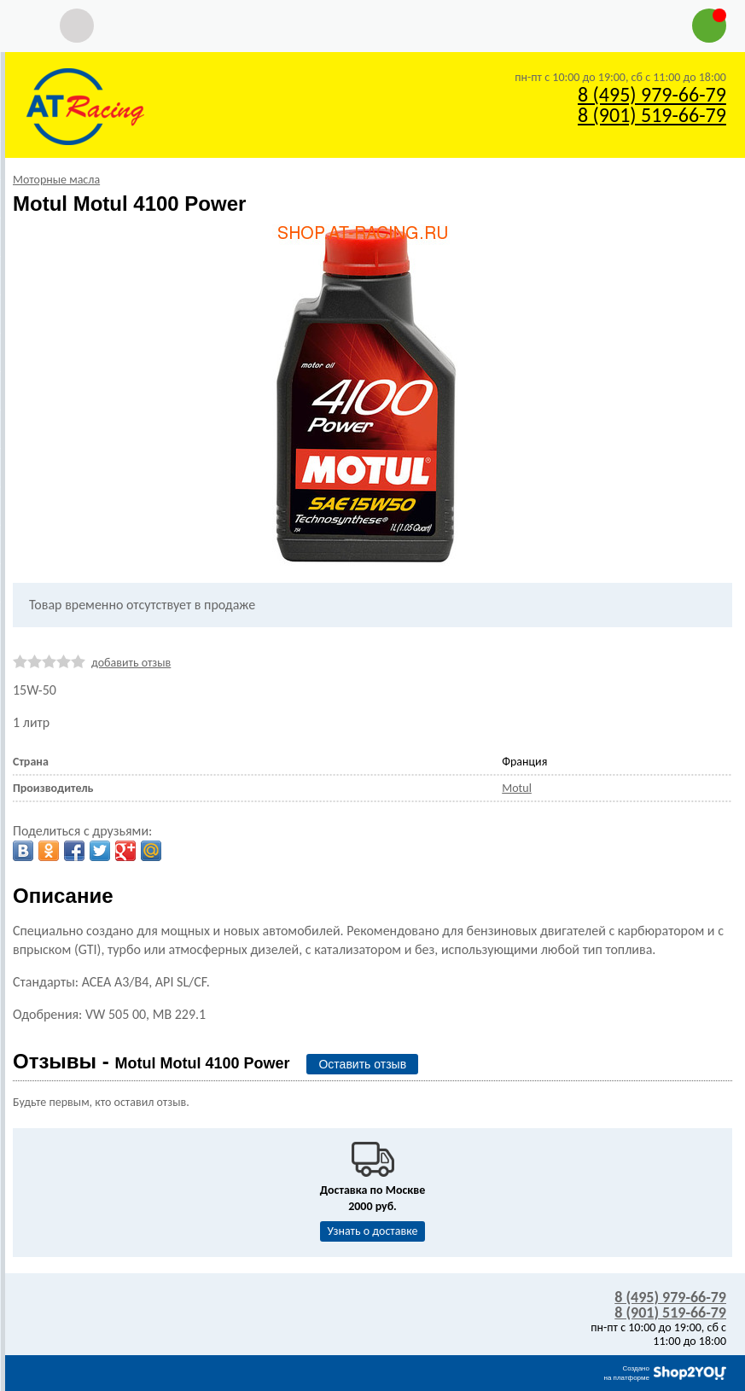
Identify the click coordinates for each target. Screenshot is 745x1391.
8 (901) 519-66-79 (652, 114)
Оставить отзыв (362, 1064)
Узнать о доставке (373, 1231)
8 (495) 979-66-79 (652, 94)
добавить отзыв (131, 662)
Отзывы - (151, 1061)
